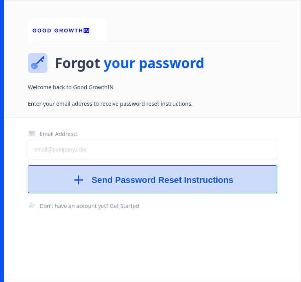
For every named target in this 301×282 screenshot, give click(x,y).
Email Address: (52, 133)
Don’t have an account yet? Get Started (89, 206)
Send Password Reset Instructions (153, 180)
